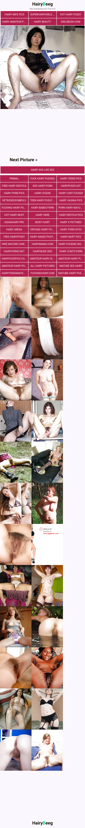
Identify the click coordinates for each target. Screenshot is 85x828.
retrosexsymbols (14, 200)
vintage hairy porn (42, 229)
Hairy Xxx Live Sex (42, 169)
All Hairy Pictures (42, 265)
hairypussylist (71, 185)
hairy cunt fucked (71, 193)
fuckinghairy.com (42, 273)
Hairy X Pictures (71, 222)
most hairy (42, 222)
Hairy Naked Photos (43, 236)
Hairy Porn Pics (14, 193)
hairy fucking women (71, 244)
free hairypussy (14, 236)
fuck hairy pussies (42, 178)
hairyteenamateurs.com (15, 273)
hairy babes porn (42, 207)
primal (14, 178)
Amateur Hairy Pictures (71, 258)
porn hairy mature (70, 207)
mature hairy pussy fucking (71, 273)
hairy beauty (42, 21)
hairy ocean (42, 193)
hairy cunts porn (70, 251)
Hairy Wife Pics (14, 14)
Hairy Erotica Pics (71, 214)
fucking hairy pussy (15, 207)
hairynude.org (42, 251)
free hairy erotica (14, 185)
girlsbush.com (70, 21)
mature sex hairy (71, 265)
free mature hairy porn (15, 244)
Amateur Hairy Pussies (15, 265)
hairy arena (14, 229)
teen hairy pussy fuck (43, 200)
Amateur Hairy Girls (43, 258)
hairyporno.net (14, 251)
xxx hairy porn (42, 185)
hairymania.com (42, 244)
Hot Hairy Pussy (70, 14)
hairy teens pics (71, 178)
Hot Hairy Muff (14, 214)
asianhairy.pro (14, 222)
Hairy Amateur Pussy (15, 21)
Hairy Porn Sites (71, 229)
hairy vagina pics (70, 200)
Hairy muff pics (71, 236)
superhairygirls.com (43, 14)
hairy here (43, 214)
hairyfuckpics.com (14, 258)
